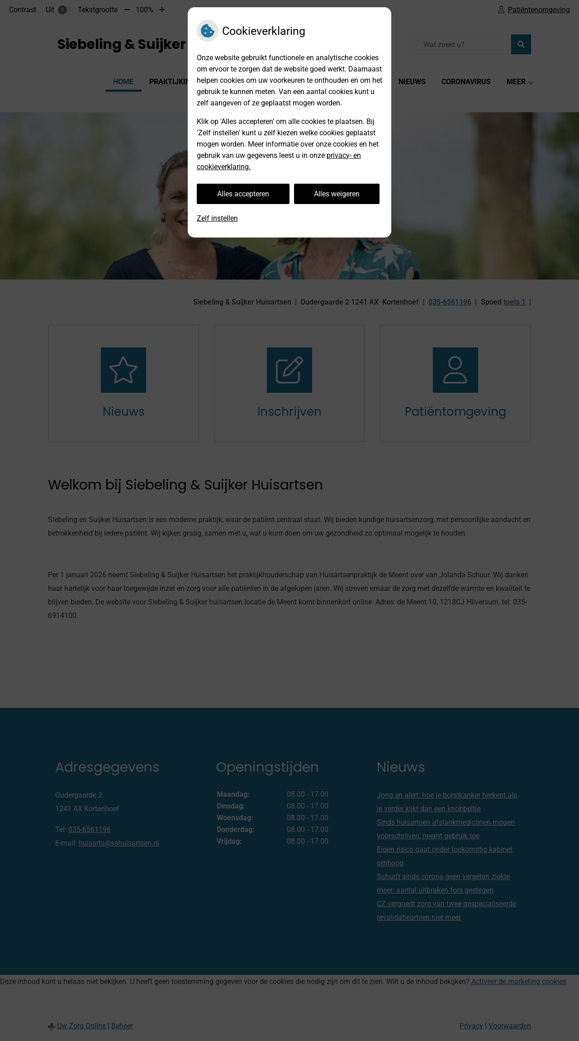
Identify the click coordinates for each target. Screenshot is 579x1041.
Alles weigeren (337, 194)
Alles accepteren (243, 194)
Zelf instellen (217, 218)
